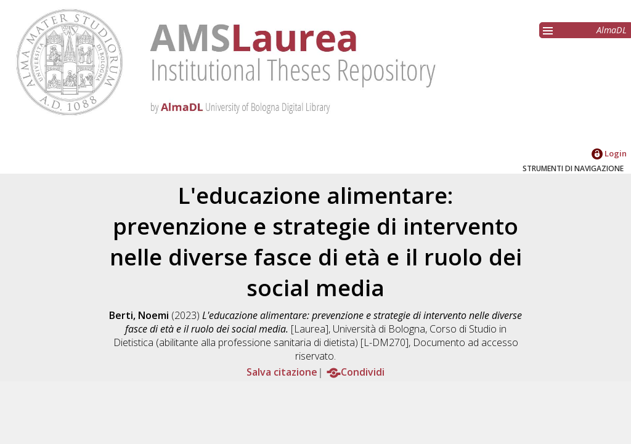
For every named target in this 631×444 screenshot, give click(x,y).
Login (609, 153)
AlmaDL (611, 30)
